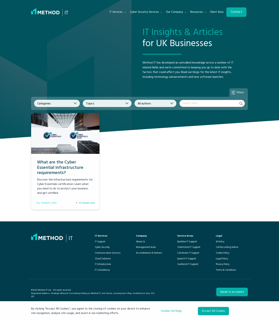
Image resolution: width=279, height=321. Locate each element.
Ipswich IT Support (186, 259)
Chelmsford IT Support (188, 247)
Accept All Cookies (213, 311)
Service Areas (185, 236)
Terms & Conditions (226, 270)
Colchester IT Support (188, 253)
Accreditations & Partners (149, 253)
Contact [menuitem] (236, 12)
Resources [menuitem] (196, 12)
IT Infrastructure (103, 264)
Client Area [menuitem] (216, 12)
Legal (219, 236)
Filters (240, 92)
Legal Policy (222, 259)
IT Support (100, 242)
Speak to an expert (232, 292)
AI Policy (220, 242)
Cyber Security (102, 247)
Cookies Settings (171, 311)
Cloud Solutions (103, 259)
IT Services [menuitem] (116, 12)
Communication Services (107, 253)
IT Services (101, 236)
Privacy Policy (223, 264)
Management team (146, 247)
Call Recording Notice (227, 247)
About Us (140, 242)
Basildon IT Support (187, 242)
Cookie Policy (222, 253)
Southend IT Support (187, 264)
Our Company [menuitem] (174, 12)
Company (141, 236)
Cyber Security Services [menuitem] (144, 12)
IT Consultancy (102, 270)
